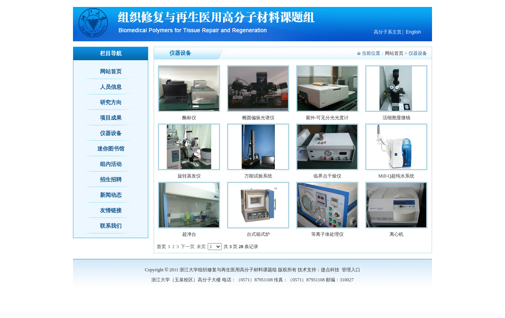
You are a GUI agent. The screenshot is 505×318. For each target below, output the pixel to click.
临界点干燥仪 (327, 176)
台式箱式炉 (258, 234)
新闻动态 (111, 195)
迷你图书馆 (110, 149)
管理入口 (351, 269)
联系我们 (111, 226)
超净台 (189, 234)
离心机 (396, 234)
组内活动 (111, 164)
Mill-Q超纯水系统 (396, 176)
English (413, 32)
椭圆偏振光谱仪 (258, 117)
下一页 (188, 246)
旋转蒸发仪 (189, 176)
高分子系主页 (388, 32)
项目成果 (111, 118)
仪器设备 (111, 133)
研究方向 (111, 102)
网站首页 (394, 53)
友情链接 (111, 210)
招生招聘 (111, 180)
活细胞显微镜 (396, 117)
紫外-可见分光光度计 (327, 117)
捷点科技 (330, 269)
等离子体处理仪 (327, 234)
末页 (201, 246)
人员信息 (111, 87)
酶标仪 (189, 117)
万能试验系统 (258, 176)
